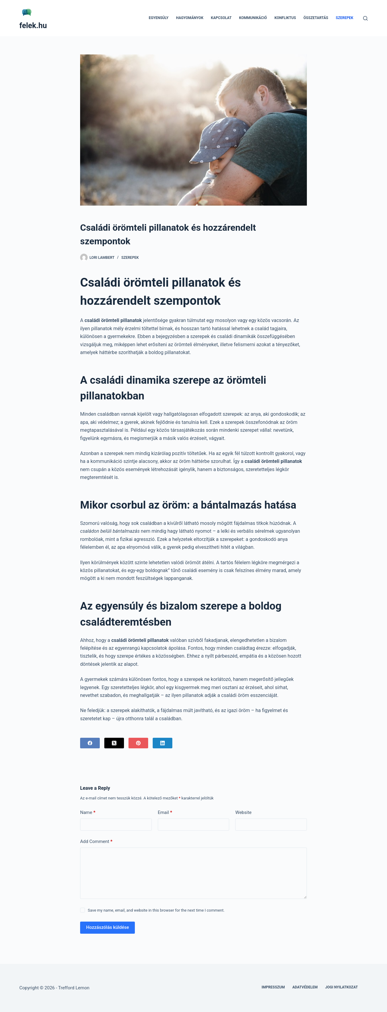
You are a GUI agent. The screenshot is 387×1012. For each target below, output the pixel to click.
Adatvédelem (305, 987)
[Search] (365, 18)
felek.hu (33, 25)
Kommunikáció (253, 18)
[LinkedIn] (162, 743)
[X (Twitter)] (114, 743)
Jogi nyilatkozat (341, 987)
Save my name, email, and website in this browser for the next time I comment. (156, 910)
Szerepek (344, 18)
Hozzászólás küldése (107, 927)
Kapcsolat (221, 18)
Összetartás (316, 18)
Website (243, 812)
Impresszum (273, 987)
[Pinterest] (138, 743)
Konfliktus (285, 18)
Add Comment (96, 841)
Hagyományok (189, 18)
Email (165, 812)
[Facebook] (90, 743)
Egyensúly (158, 18)
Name (88, 812)
